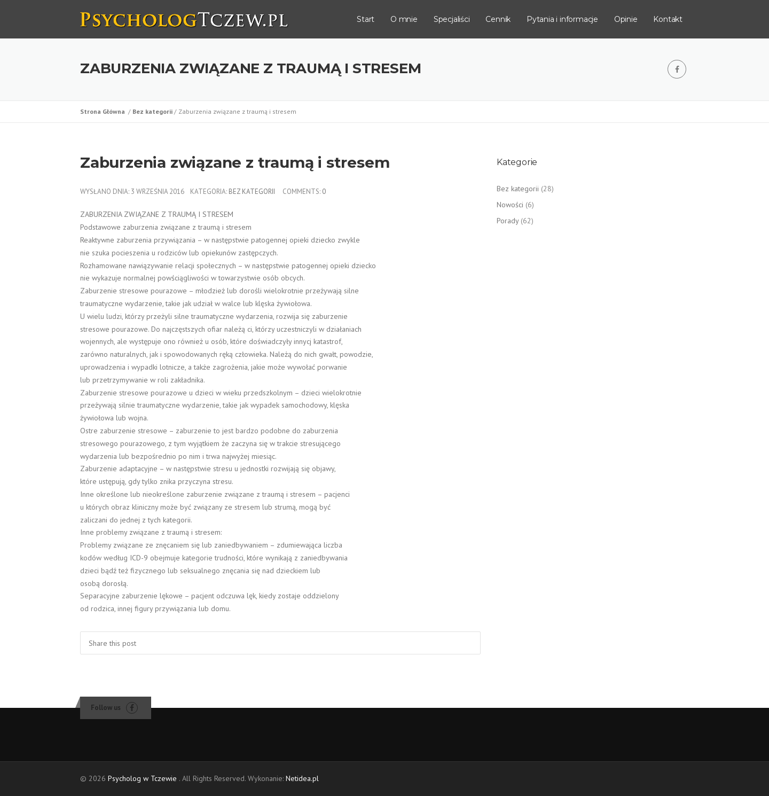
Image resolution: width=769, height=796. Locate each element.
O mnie (404, 19)
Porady (508, 220)
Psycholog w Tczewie (142, 778)
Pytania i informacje (562, 19)
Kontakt (667, 19)
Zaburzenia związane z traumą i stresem (234, 162)
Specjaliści (452, 19)
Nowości (510, 204)
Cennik (498, 19)
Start (365, 19)
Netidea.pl (302, 778)
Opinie (626, 19)
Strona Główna (104, 111)
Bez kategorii (153, 111)
